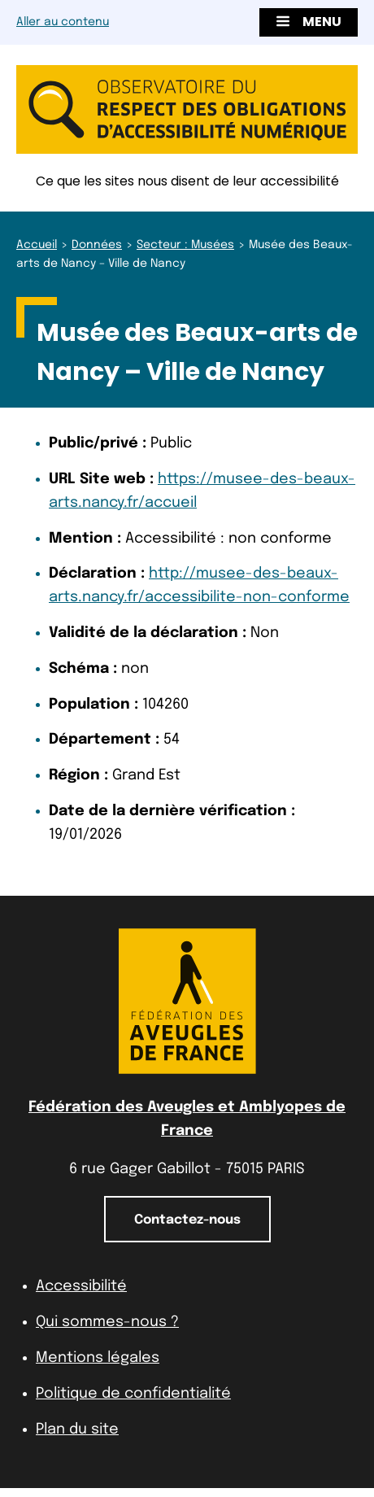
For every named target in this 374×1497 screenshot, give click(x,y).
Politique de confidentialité (133, 1393)
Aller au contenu (62, 22)
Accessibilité (81, 1286)
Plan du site (77, 1429)
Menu (308, 21)
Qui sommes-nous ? (107, 1322)
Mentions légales (97, 1358)
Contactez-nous (187, 1220)
